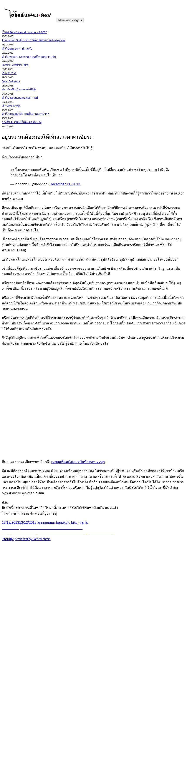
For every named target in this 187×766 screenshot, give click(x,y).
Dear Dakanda (11, 81)
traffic (83, 522)
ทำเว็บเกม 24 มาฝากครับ (17, 48)
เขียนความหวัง (11, 106)
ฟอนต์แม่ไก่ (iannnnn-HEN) (19, 89)
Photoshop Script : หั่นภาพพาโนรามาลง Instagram (33, 40)
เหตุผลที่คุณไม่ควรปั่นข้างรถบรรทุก (78, 462)
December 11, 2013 (65, 184)
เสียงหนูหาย (9, 73)
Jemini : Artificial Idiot (15, 64)
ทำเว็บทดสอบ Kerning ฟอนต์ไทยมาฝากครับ (29, 56)
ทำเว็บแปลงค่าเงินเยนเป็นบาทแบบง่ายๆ (25, 114)
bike (74, 522)
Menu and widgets (70, 20)
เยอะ (52, 522)
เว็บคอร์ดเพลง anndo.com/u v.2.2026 (24, 32)
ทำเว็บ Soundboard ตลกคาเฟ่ (20, 97)
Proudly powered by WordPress (26, 539)
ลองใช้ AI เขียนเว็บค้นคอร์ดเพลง (21, 122)
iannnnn (42, 522)
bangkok (62, 522)
